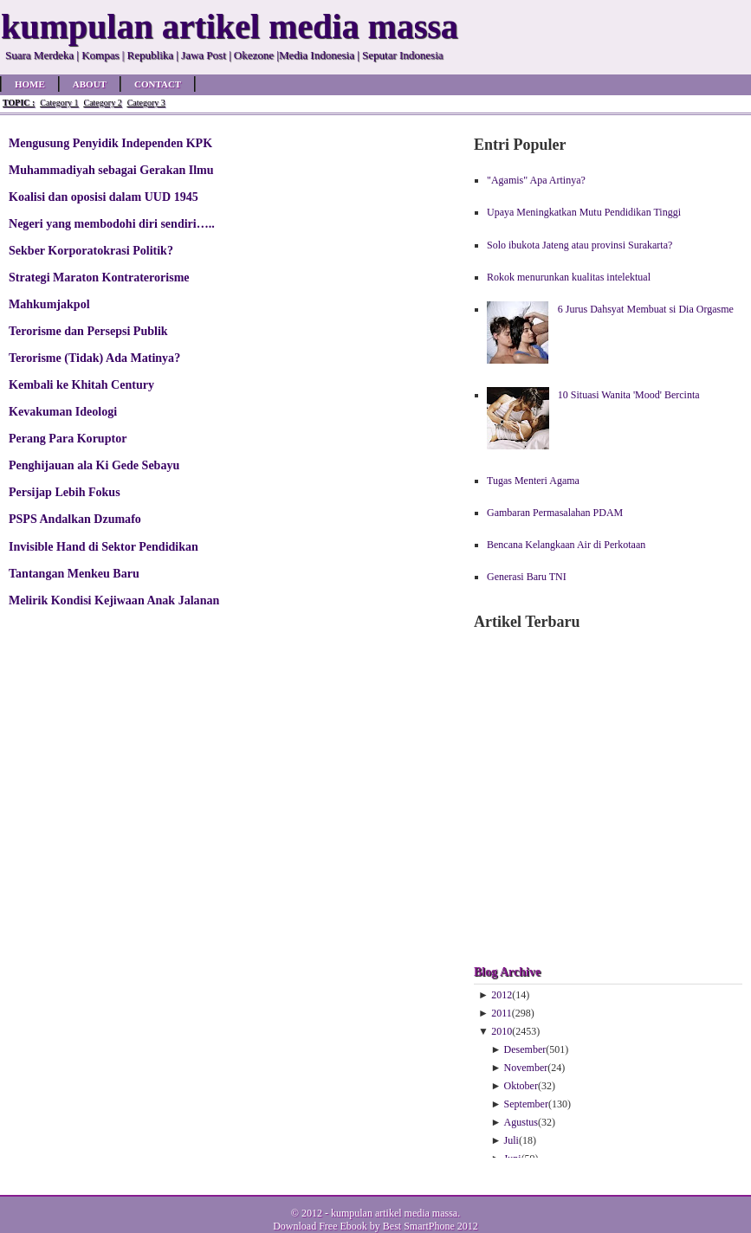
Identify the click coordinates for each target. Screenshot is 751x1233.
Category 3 (146, 102)
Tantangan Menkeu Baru (74, 573)
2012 (501, 995)
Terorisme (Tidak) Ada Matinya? (94, 358)
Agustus (521, 1122)
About (90, 84)
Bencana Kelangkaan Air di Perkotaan (566, 545)
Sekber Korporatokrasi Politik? (91, 250)
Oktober (521, 1086)
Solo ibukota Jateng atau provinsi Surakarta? (579, 245)
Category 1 (59, 102)
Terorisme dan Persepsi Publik (88, 331)
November (526, 1068)
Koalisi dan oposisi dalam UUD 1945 (103, 196)
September (526, 1104)
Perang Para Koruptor (67, 438)
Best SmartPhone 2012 (430, 1226)
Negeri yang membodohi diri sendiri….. (112, 223)
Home (30, 84)
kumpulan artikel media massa (394, 1213)
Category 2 (102, 102)
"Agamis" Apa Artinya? (536, 180)
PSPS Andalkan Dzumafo (75, 519)
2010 (501, 1031)
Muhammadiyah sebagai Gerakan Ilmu (111, 170)
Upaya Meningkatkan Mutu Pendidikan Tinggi (584, 212)
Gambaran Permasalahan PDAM (555, 513)
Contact (157, 84)
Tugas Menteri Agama (533, 480)
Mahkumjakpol (49, 304)
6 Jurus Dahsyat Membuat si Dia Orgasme (646, 309)
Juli (511, 1140)
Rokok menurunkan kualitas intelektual (569, 277)
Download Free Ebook (320, 1226)
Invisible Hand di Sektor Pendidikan (103, 546)
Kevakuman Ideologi (63, 411)
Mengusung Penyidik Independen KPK (110, 143)
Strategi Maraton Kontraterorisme (99, 277)
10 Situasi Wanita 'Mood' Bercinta (629, 395)
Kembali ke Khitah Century (81, 384)
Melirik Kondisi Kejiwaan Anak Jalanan (114, 600)
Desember (525, 1049)
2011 (501, 1013)
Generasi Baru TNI (526, 577)
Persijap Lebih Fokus (64, 492)
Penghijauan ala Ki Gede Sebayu (94, 465)
